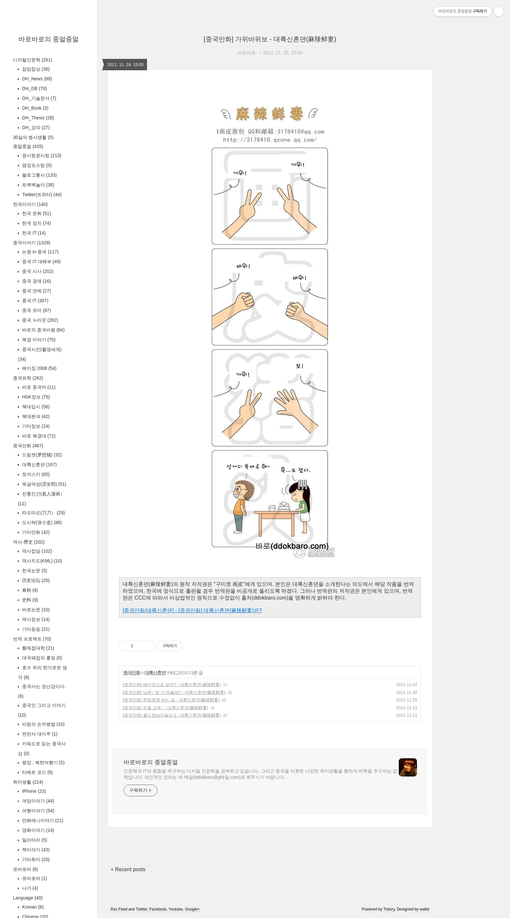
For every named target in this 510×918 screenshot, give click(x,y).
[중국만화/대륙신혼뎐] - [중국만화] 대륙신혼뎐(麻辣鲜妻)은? (192, 610)
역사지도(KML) (41, 560)
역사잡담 (36, 551)
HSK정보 (35, 396)
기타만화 (35, 532)
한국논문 (34, 570)
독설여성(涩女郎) (43, 484)
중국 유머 (36, 310)
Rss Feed (119, 909)
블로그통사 (39, 175)
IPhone (33, 791)
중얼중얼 (28, 146)
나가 (29, 888)
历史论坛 (35, 580)
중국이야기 (31, 242)
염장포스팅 (36, 165)
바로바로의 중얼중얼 (49, 39)
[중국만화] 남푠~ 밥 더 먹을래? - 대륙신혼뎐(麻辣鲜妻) (174, 692)
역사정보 (35, 619)
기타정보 (35, 426)
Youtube (175, 909)
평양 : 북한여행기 (43, 762)
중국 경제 (36, 281)
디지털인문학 (32, 59)
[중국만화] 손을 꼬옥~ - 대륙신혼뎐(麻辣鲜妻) (165, 707)
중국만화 (28, 445)
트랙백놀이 (37, 184)
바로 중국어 (38, 387)
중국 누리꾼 (39, 320)
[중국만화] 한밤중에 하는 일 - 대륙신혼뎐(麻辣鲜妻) (171, 699)
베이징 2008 (39, 368)
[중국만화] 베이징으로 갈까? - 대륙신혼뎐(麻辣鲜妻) (172, 684)
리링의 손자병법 (43, 724)
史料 (29, 599)
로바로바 (25, 869)
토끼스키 (35, 474)
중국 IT (34, 300)
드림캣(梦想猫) (41, 454)
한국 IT (33, 233)
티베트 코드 (37, 772)
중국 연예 (36, 290)
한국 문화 (36, 213)
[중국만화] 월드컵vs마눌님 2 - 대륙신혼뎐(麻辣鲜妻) (172, 715)
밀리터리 (34, 840)
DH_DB (34, 88)
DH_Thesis (37, 117)
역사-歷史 (29, 542)
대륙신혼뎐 (39, 464)
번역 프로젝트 (32, 638)
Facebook (158, 909)
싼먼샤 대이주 (39, 733)
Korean (32, 907)
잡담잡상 (35, 69)
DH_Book (34, 108)
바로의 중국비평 (43, 329)
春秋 (29, 590)
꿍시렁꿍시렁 (41, 155)
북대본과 (35, 416)
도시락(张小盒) (41, 522)
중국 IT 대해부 (41, 261)
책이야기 (35, 849)
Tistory (389, 909)
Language (28, 897)
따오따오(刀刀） (43, 512)
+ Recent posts (128, 869)
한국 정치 (36, 223)
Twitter (141, 909)
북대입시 (35, 406)
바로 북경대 (38, 436)
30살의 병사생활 (33, 137)
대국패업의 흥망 (41, 657)
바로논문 (35, 609)
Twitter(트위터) (41, 194)
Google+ (192, 909)
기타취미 (35, 859)
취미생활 (28, 782)
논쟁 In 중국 (40, 251)
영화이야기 (37, 830)
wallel (424, 909)
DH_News (36, 78)
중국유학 (28, 378)
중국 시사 (37, 271)
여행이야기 (37, 810)
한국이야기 (30, 204)
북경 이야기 (38, 339)
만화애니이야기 (42, 820)
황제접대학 (37, 648)
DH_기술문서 (38, 98)
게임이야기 (37, 800)
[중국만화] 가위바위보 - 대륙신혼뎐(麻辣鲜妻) (270, 39)
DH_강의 (35, 127)
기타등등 (35, 629)
